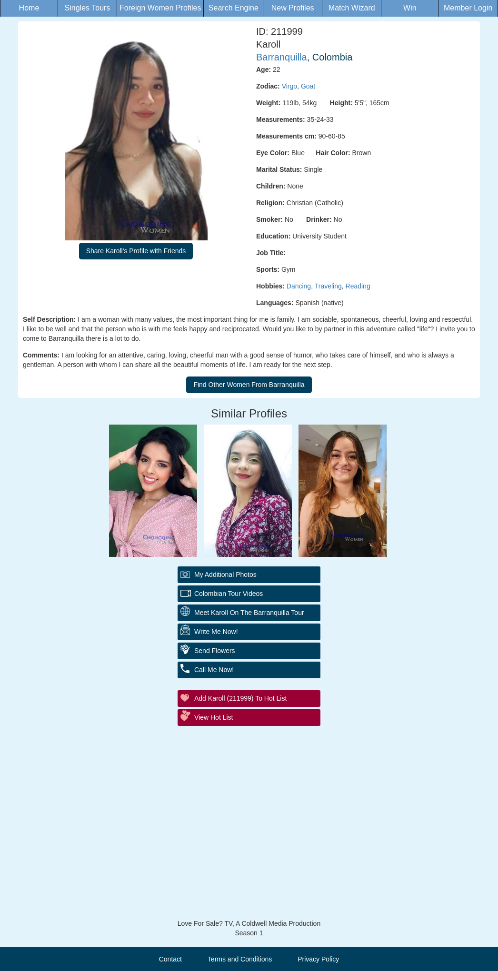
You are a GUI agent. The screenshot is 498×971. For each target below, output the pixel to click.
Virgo (289, 86)
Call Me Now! (214, 670)
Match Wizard (352, 8)
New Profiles (292, 8)
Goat (308, 86)
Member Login (468, 8)
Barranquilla (281, 57)
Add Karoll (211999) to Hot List (240, 698)
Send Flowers (214, 650)
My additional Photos (225, 574)
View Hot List (213, 717)
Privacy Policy (318, 959)
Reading (358, 286)
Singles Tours (87, 8)
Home (29, 8)
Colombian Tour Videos (228, 593)
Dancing (299, 286)
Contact (170, 959)
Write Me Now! (216, 631)
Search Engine (234, 8)
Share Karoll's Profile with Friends (136, 251)
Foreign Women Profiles (160, 8)
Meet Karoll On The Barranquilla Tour (249, 612)
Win (410, 8)
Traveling (328, 286)
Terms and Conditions (240, 959)
